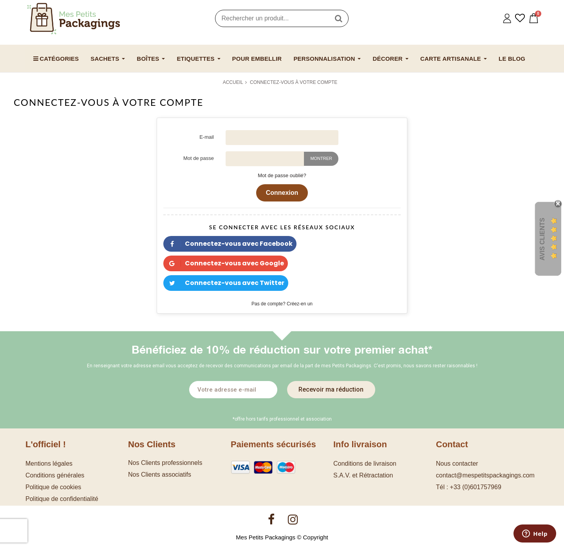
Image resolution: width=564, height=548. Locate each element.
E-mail (206, 137)
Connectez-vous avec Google (223, 263)
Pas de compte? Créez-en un (282, 304)
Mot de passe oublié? (282, 175)
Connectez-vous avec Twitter (223, 282)
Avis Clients (542, 239)
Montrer (321, 158)
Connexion (282, 192)
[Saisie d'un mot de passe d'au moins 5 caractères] (265, 158)
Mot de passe (198, 158)
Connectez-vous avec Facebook (228, 243)
